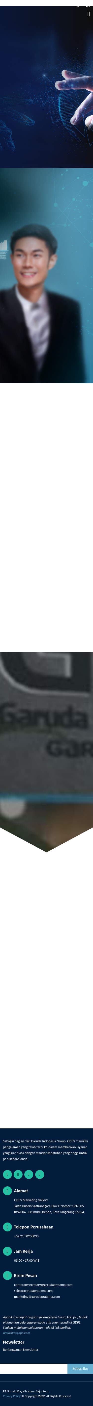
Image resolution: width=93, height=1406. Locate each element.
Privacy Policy (12, 1396)
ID (78, 5)
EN (87, 5)
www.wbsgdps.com (16, 1333)
